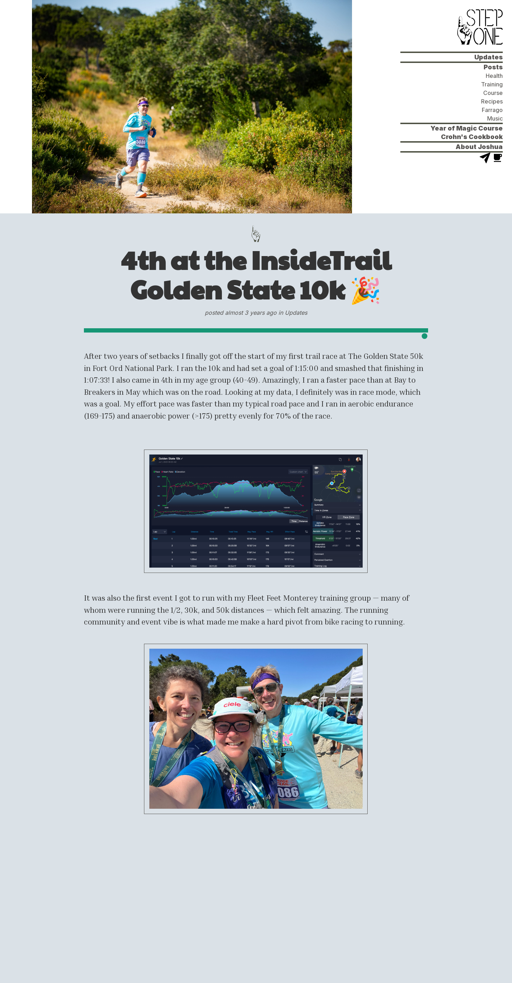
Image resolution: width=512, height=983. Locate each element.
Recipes (492, 101)
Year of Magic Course (467, 128)
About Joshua (479, 146)
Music (495, 118)
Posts (493, 67)
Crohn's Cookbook (472, 136)
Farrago (492, 109)
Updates (488, 57)
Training (492, 84)
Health (494, 75)
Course (493, 92)
